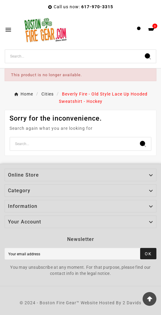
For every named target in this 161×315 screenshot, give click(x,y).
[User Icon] (138, 29)
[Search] (72, 56)
